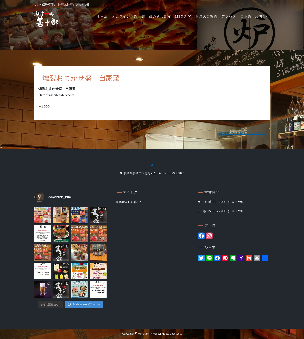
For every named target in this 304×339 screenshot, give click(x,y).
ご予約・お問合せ (255, 16)
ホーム (102, 16)
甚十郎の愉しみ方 (156, 16)
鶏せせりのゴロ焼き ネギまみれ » (242, 133)
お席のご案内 (207, 16)
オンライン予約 (125, 16)
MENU (180, 16)
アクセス (229, 16)
